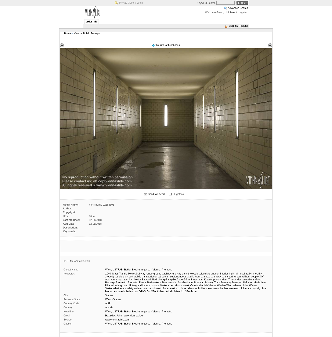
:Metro (131, 273)
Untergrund (135, 285)
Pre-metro (121, 282)
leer (210, 288)
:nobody (109, 276)
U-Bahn (247, 282)
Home (67, 33)
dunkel (157, 288)
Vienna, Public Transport (88, 33)
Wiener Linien (240, 285)
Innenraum (197, 279)
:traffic (190, 276)
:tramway (216, 276)
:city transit (183, 273)
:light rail (233, 273)
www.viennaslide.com (117, 319)
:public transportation (145, 276)
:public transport (124, 276)
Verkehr (164, 285)
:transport (227, 276)
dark (150, 288)
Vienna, (157, 269)
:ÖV (261, 276)
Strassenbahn (169, 282)
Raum (142, 282)
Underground (120, 285)
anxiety (129, 288)
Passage (110, 282)
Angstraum (122, 279)
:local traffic (245, 273)
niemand (234, 288)
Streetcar (198, 282)
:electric (194, 273)
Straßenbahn (185, 282)
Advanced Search (238, 8)
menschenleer (220, 288)
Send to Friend (156, 194)
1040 (108, 273)
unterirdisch (124, 291)
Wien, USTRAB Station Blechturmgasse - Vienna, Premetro (138, 311)
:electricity (204, 273)
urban (134, 291)
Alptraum (110, 279)
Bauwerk (147, 279)
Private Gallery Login (131, 2)
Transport (237, 282)
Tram (217, 282)
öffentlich (179, 291)
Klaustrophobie (212, 279)
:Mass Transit (119, 273)
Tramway (226, 282)
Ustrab (146, 285)
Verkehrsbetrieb (199, 285)
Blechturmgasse (141, 269)
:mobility (257, 273)
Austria (109, 307)
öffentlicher (191, 291)
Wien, (108, 269)
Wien (229, 285)
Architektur (135, 279)
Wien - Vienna (113, 299)
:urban (237, 276)
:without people (250, 276)
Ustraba (155, 285)
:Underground (153, 273)
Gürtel (187, 279)
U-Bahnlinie (259, 282)
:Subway (140, 273)
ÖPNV (142, 291)
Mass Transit (229, 279)
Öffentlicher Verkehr (162, 291)
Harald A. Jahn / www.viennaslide (124, 315)
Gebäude (177, 279)
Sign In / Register (238, 25)
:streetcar (163, 276)
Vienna (212, 285)
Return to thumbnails (168, 45)
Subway (208, 282)
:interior (224, 273)
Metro (258, 279)
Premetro (167, 269)
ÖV (148, 291)
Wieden (221, 285)
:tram (197, 276)
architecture (140, 288)
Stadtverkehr (154, 282)
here (232, 12)
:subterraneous (177, 276)
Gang (168, 279)
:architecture (169, 273)
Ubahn (109, 285)
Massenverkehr (245, 279)
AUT (107, 303)
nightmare (245, 288)
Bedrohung (158, 279)
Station (127, 269)
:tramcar (205, 276)
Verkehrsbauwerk (179, 285)
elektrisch (175, 288)
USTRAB (117, 269)
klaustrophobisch (197, 288)
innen (184, 288)
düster (165, 288)
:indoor (215, 273)
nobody (256, 288)
